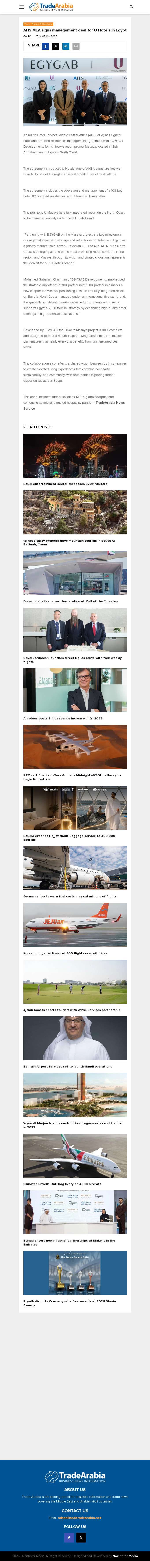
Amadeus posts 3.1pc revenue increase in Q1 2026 (62, 718)
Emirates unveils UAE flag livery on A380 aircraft (62, 1184)
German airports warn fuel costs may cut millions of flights (70, 896)
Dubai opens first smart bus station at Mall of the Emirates (70, 601)
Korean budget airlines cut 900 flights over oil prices (65, 953)
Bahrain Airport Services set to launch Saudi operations (67, 1066)
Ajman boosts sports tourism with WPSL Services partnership (71, 1010)
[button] (131, 7)
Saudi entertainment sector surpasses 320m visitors (65, 484)
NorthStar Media (125, 1556)
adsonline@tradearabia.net (79, 1518)
